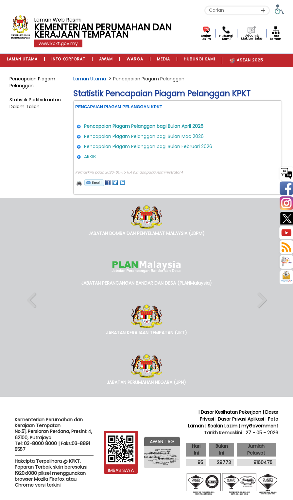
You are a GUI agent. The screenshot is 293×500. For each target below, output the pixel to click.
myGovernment (259, 426)
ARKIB (90, 156)
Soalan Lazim (206, 37)
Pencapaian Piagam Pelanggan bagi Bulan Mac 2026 (144, 136)
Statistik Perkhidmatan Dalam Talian (35, 103)
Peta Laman (275, 37)
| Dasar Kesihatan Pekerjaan (230, 412)
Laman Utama (89, 78)
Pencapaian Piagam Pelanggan (32, 82)
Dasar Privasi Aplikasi (241, 419)
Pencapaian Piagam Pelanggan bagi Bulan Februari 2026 (148, 146)
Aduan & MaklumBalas (251, 37)
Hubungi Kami (226, 37)
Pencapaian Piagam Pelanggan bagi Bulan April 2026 (143, 126)
